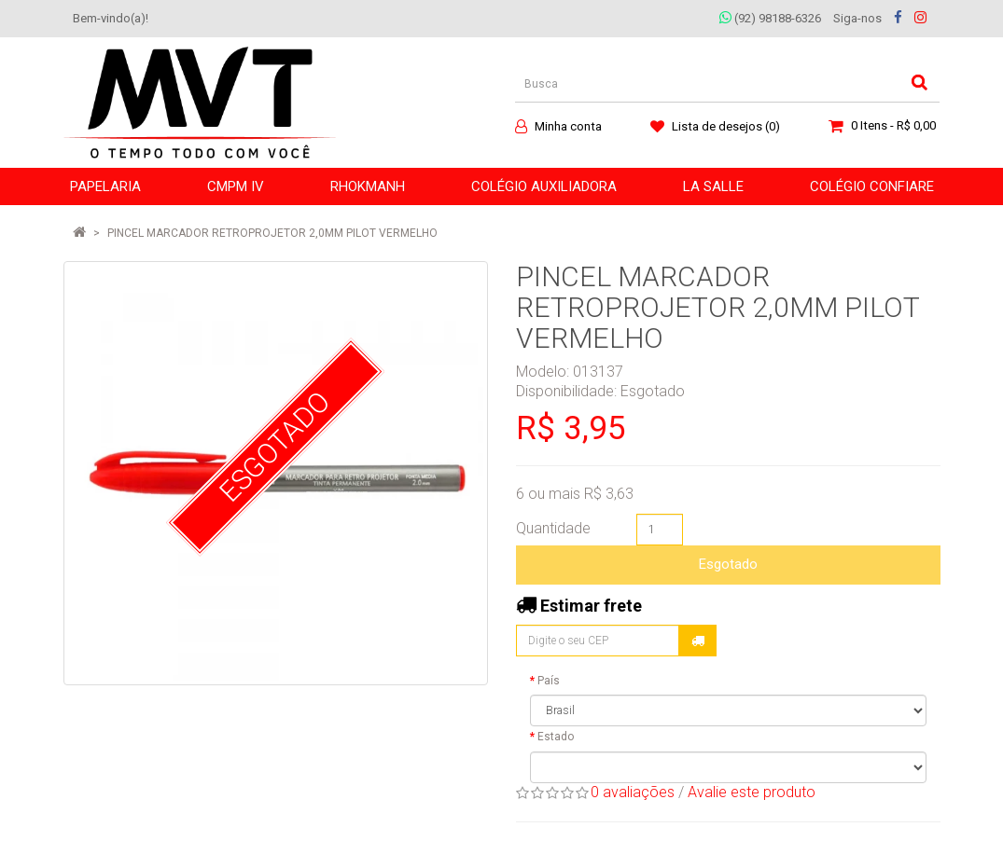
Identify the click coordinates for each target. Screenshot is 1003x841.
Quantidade (553, 528)
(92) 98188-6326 (770, 18)
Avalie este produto (751, 792)
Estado (555, 736)
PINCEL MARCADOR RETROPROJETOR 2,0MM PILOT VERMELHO (272, 233)
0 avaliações (633, 792)
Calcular (697, 640)
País (548, 680)
